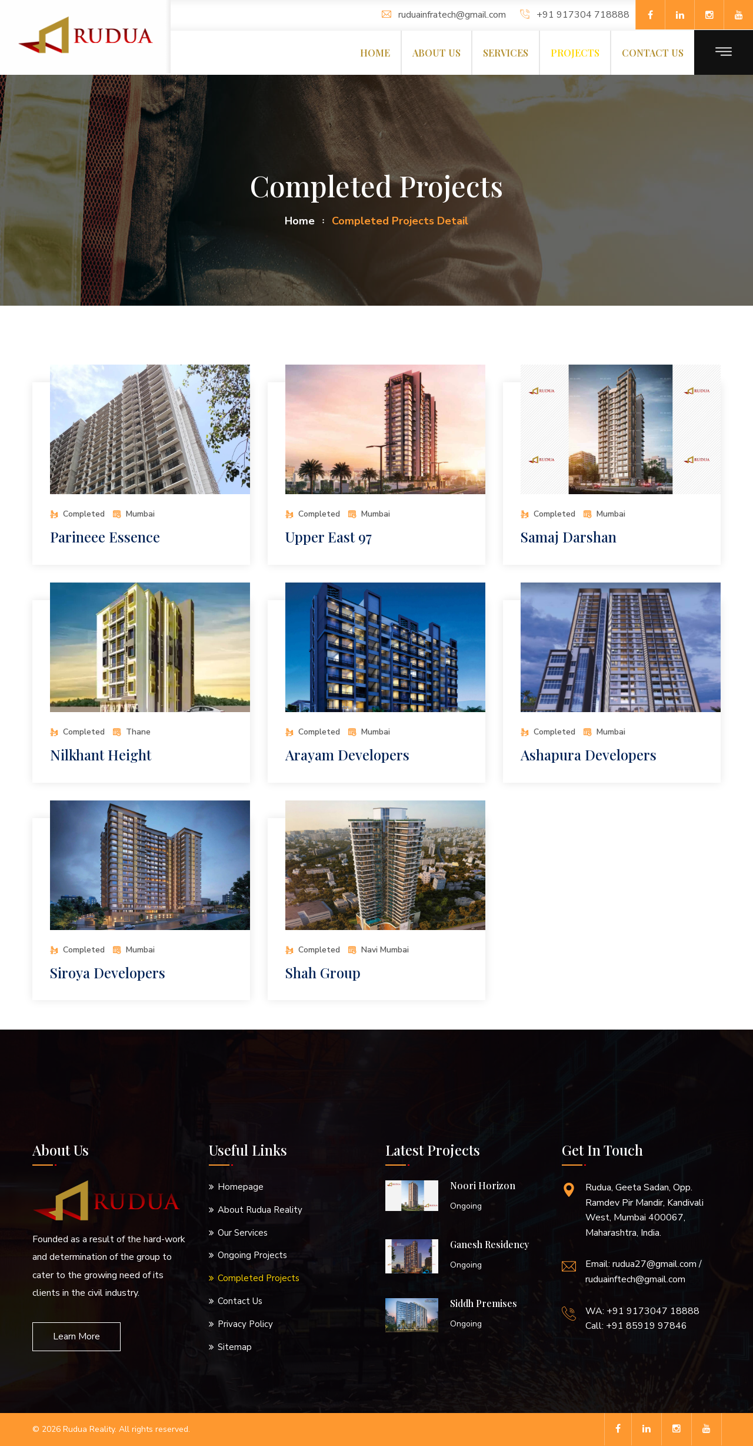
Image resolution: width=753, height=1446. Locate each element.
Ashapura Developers (589, 754)
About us (436, 53)
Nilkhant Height (101, 754)
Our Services (243, 1233)
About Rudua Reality (260, 1210)
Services (505, 53)
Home (375, 53)
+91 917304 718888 (574, 14)
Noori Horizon (482, 1185)
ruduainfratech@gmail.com (444, 14)
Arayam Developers (347, 754)
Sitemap (235, 1347)
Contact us (653, 53)
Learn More (76, 1336)
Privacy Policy (245, 1324)
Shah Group (323, 972)
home (300, 221)
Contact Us (240, 1301)
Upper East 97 (328, 536)
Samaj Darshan (569, 536)
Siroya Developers (108, 972)
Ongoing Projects (252, 1255)
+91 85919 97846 (646, 1325)
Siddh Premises (483, 1303)
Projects (575, 53)
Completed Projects (258, 1278)
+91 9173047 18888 (653, 1311)
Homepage (241, 1187)
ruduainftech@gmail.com (635, 1279)
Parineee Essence (105, 536)
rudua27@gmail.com (654, 1264)
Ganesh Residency (489, 1244)
